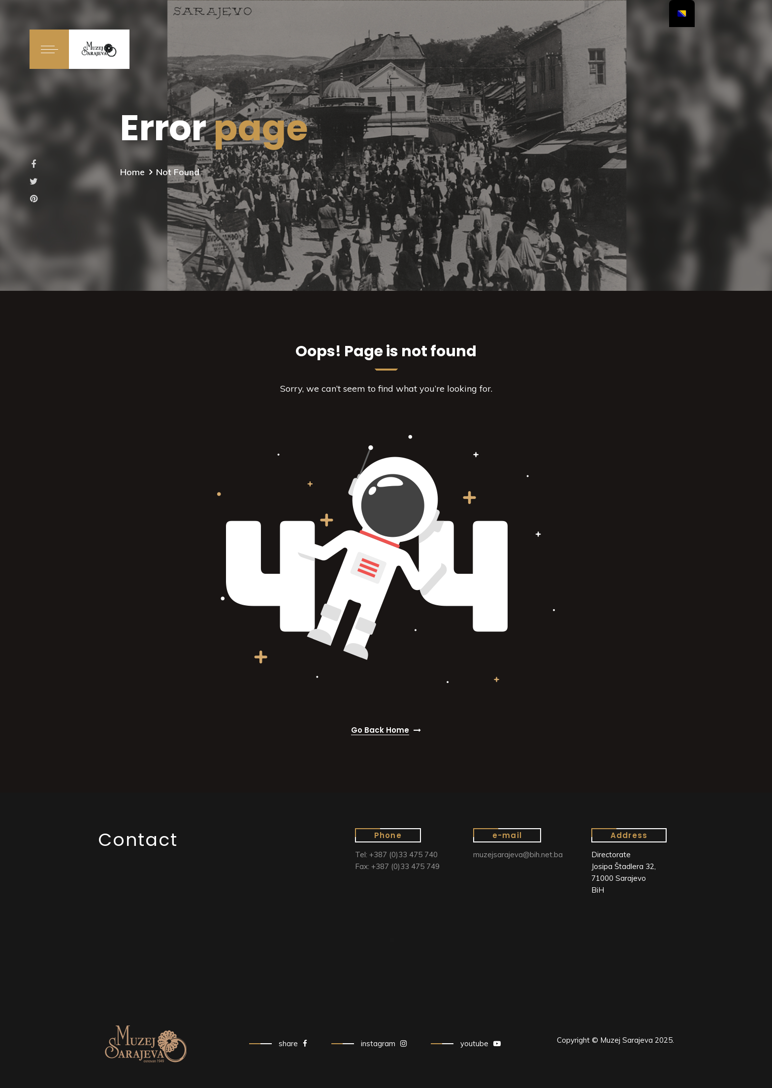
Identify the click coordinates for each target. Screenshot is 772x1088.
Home (132, 172)
